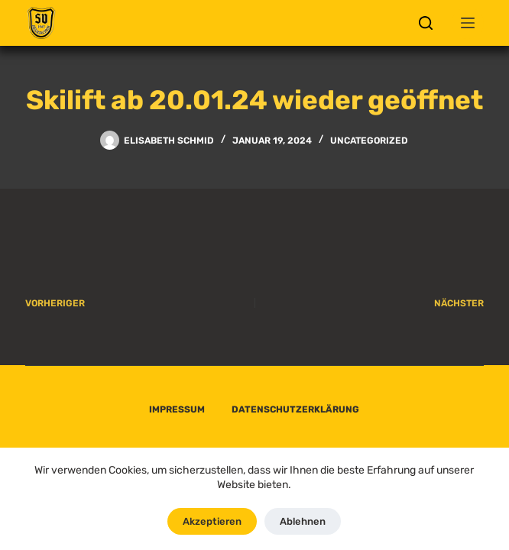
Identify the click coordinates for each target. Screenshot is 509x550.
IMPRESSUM (177, 409)
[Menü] (468, 23)
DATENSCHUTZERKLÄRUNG (295, 409)
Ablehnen (303, 521)
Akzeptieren (212, 521)
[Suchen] (426, 23)
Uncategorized (369, 140)
